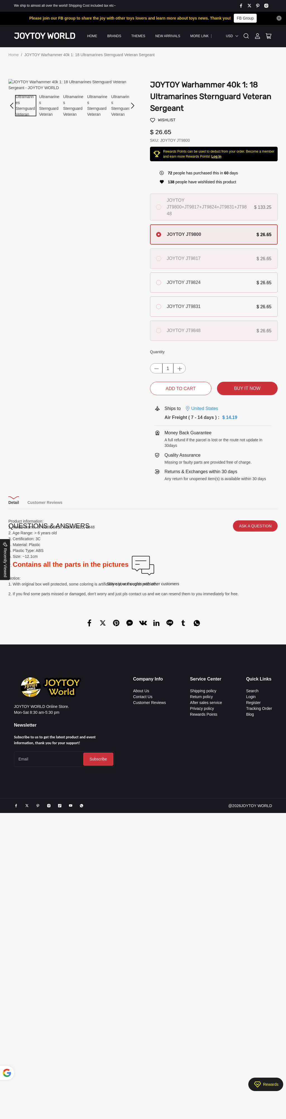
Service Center (205, 914)
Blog (250, 949)
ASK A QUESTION (255, 761)
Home (92, 36)
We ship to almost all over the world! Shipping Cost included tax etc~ (65, 6)
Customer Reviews (149, 938)
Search (252, 926)
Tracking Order (259, 944)
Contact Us (142, 932)
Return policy (201, 932)
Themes (138, 36)
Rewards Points (203, 949)
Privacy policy (202, 944)
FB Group (245, 18)
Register (253, 938)
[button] (11, 99)
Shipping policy (203, 926)
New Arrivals (167, 36)
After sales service (206, 938)
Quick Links (258, 914)
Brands (114, 36)
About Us (141, 926)
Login (251, 932)
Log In (216, 156)
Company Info (148, 914)
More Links (200, 36)
